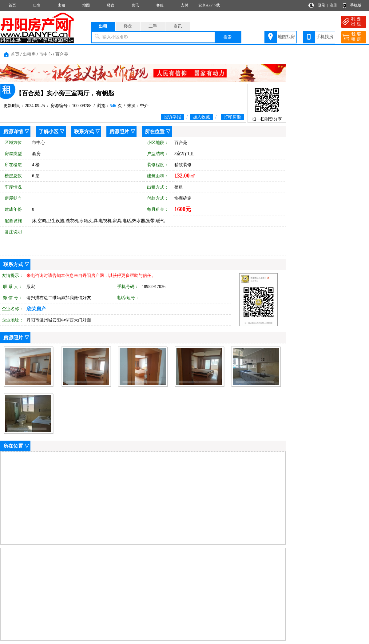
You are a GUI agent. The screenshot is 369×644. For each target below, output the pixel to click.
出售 (37, 5)
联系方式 (84, 131)
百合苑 (61, 54)
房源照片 (119, 131)
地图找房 (286, 36)
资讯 (135, 5)
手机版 (355, 5)
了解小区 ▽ (52, 131)
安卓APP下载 (209, 5)
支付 (184, 5)
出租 (61, 5)
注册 (333, 5)
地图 (86, 5)
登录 (321, 5)
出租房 (29, 54)
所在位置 (155, 131)
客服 (160, 5)
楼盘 (110, 5)
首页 (12, 5)
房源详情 (13, 131)
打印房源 (232, 117)
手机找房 (324, 36)
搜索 (228, 37)
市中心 (45, 54)
